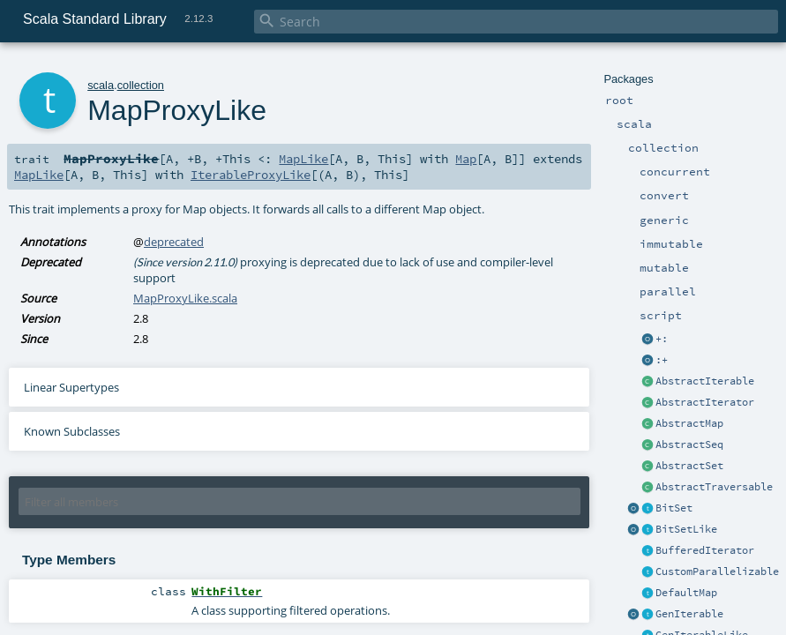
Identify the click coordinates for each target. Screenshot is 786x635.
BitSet (673, 508)
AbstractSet (689, 465)
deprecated (174, 242)
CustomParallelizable (717, 571)
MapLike (303, 159)
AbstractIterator (704, 402)
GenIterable (689, 614)
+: (661, 338)
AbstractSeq (689, 444)
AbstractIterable (704, 381)
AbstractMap (689, 423)
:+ (661, 360)
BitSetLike (686, 529)
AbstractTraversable (714, 487)
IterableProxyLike (251, 175)
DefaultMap (686, 592)
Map (465, 159)
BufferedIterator (704, 550)
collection (140, 85)
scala (100, 85)
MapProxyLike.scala (185, 298)
